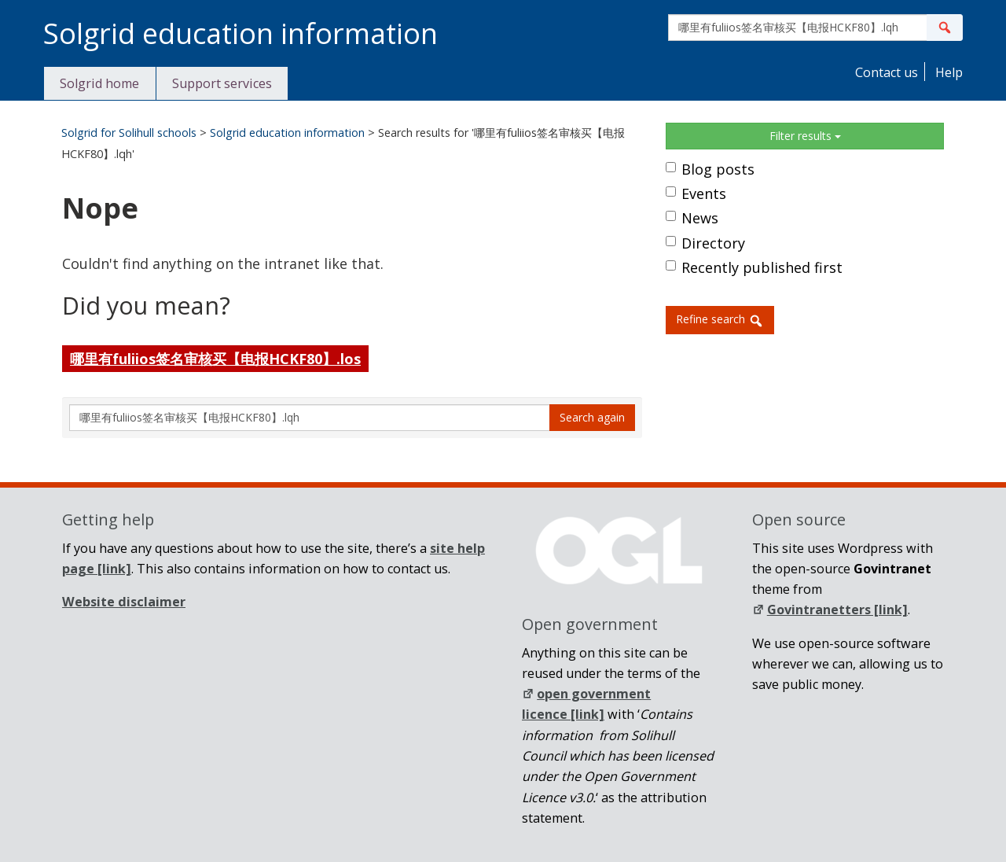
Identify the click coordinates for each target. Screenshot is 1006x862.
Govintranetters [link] (830, 609)
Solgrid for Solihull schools (128, 132)
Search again (592, 417)
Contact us (885, 72)
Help (947, 72)
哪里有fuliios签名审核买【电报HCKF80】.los (215, 358)
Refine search (720, 319)
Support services (222, 83)
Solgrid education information (287, 132)
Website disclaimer (123, 601)
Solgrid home (99, 83)
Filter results (805, 135)
